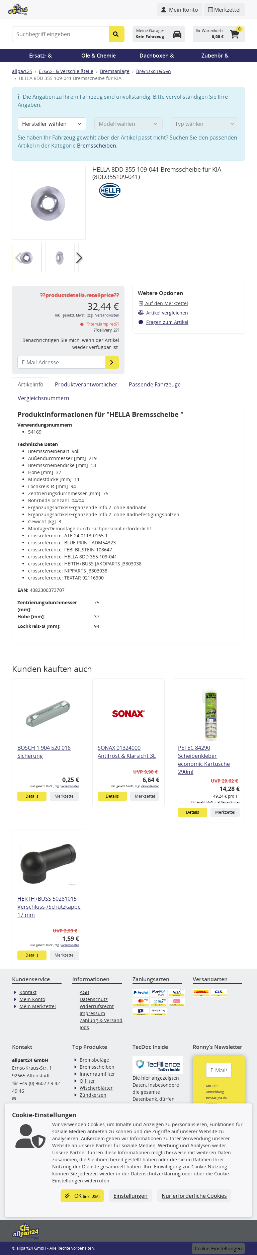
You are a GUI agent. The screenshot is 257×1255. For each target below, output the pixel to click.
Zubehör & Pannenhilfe (215, 57)
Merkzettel (65, 796)
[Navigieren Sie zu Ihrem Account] (179, 9)
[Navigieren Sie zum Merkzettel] (224, 9)
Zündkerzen (93, 1095)
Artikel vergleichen (163, 312)
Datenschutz (94, 999)
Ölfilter (87, 1081)
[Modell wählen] (128, 123)
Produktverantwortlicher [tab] (86, 384)
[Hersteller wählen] (52, 123)
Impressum (92, 1013)
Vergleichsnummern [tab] (43, 398)
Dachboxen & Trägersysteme (157, 57)
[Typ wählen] (205, 123)
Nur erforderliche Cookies (194, 1195)
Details (31, 796)
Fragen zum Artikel (163, 322)
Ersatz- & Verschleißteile (40, 57)
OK (82, 1195)
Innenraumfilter (97, 1074)
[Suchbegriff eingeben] (60, 34)
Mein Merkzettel (37, 1006)
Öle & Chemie (98, 55)
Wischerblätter (96, 1088)
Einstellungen (130, 1195)
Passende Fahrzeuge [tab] (155, 384)
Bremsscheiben (96, 145)
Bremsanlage (115, 71)
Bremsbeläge (94, 1060)
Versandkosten (107, 315)
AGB (84, 992)
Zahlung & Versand (101, 1020)
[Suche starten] (116, 34)
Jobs (84, 1027)
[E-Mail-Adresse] (112, 362)
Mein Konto (32, 999)
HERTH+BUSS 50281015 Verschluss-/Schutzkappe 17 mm (49, 906)
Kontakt (27, 992)
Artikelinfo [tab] (31, 384)
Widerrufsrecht (97, 1006)
